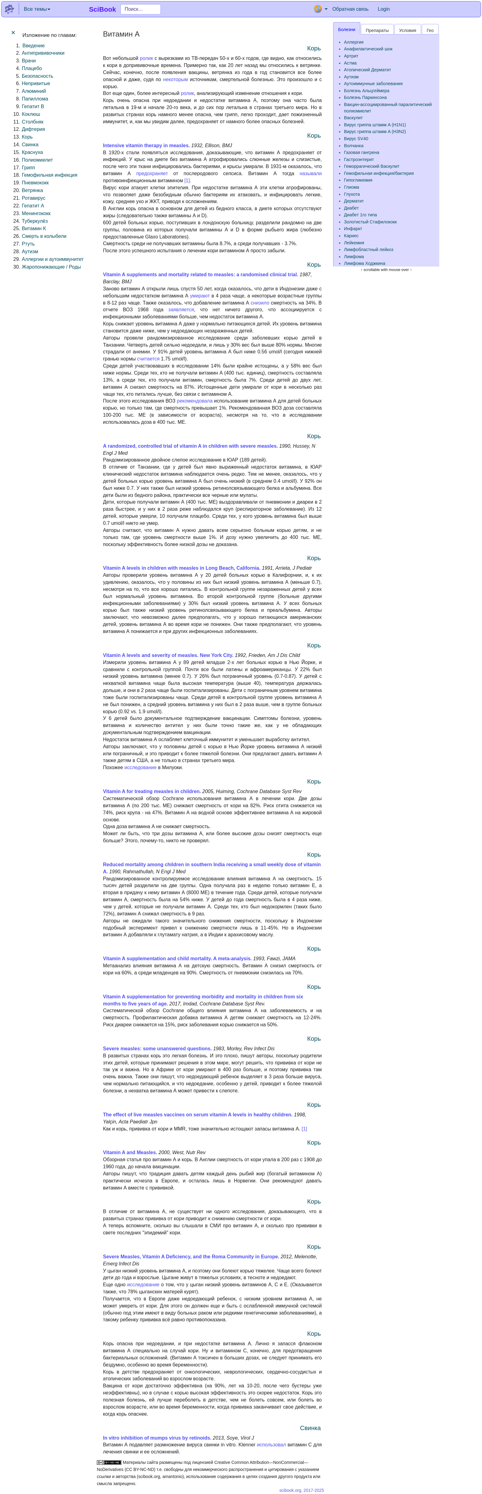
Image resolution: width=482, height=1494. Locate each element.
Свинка (30, 144)
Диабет (351, 208)
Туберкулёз (35, 221)
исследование (140, 767)
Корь (27, 137)
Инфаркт (353, 228)
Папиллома (35, 98)
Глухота (352, 194)
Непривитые (36, 83)
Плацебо (32, 68)
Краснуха (32, 152)
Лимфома (354, 256)
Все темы (37, 9)
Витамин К (34, 228)
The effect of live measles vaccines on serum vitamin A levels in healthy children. (198, 1114)
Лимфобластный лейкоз (368, 249)
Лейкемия (354, 242)
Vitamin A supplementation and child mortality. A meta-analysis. (178, 958)
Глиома (351, 187)
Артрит (351, 55)
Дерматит (354, 201)
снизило (260, 302)
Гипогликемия (358, 180)
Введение (33, 45)
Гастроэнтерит (359, 159)
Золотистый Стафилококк (370, 221)
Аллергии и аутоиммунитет (53, 259)
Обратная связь (350, 9)
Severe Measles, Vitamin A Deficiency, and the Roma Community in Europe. (191, 1256)
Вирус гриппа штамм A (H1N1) (375, 124)
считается (148, 358)
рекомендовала (194, 400)
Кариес (351, 235)
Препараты (377, 30)
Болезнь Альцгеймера (366, 90)
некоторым (175, 79)
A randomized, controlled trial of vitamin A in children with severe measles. (191, 446)
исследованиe (143, 1284)
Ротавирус (33, 198)
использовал (271, 1444)
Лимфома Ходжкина (364, 263)
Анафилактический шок (368, 48)
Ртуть (28, 243)
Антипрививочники (43, 53)
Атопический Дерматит (367, 69)
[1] (187, 180)
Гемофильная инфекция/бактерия (379, 173)
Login (384, 9)
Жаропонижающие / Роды (51, 266)
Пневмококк (35, 182)
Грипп (28, 167)
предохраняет (152, 173)
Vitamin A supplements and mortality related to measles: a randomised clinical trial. (200, 274)
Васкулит (353, 117)
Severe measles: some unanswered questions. (157, 1048)
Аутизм (30, 251)
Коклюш (31, 114)
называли (311, 173)
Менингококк (36, 213)
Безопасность (37, 76)
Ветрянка (32, 190)
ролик (146, 58)
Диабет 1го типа (360, 214)
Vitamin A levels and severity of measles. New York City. (168, 655)
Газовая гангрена (361, 152)
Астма (350, 63)
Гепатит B (33, 106)
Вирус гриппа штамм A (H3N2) (375, 131)
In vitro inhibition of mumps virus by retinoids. (157, 1438)
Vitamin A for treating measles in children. (152, 791)
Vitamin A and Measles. (130, 1152)
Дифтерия (33, 129)
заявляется (181, 309)
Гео (430, 30)
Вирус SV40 (356, 138)
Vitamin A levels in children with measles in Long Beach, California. (181, 568)
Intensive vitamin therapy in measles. (146, 145)
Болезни (346, 29)
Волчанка (353, 145)
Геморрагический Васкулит (371, 166)
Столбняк (32, 121)
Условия (407, 30)
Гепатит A (33, 205)
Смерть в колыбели (44, 236)
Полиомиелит (37, 160)
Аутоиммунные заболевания (373, 83)
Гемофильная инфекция (49, 175)
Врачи (29, 60)
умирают (200, 295)
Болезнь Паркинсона (365, 97)
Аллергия (353, 42)
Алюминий (34, 91)
